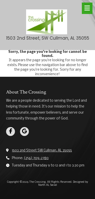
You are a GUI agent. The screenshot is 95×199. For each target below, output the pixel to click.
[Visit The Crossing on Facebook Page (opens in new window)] (10, 131)
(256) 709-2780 (36, 158)
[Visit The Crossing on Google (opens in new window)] (24, 131)
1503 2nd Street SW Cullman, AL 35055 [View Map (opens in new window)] (42, 150)
